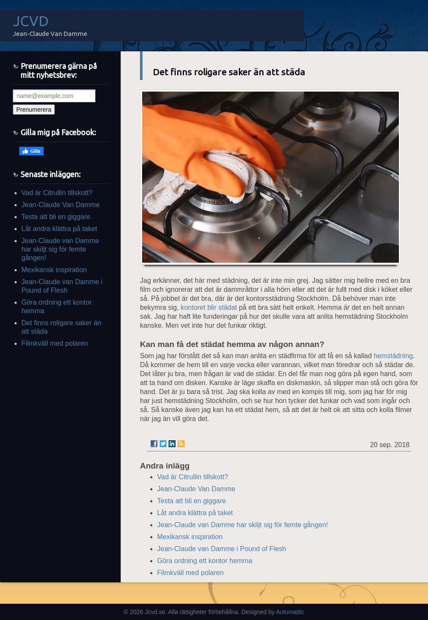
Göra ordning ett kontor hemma (204, 560)
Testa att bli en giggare (55, 216)
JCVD (31, 21)
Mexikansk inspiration (54, 269)
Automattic (290, 611)
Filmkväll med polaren (54, 343)
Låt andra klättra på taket (59, 228)
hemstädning (393, 355)
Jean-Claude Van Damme (60, 204)
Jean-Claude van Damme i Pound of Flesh (221, 548)
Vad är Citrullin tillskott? (56, 192)
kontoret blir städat (209, 307)
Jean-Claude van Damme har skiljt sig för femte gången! (60, 249)
